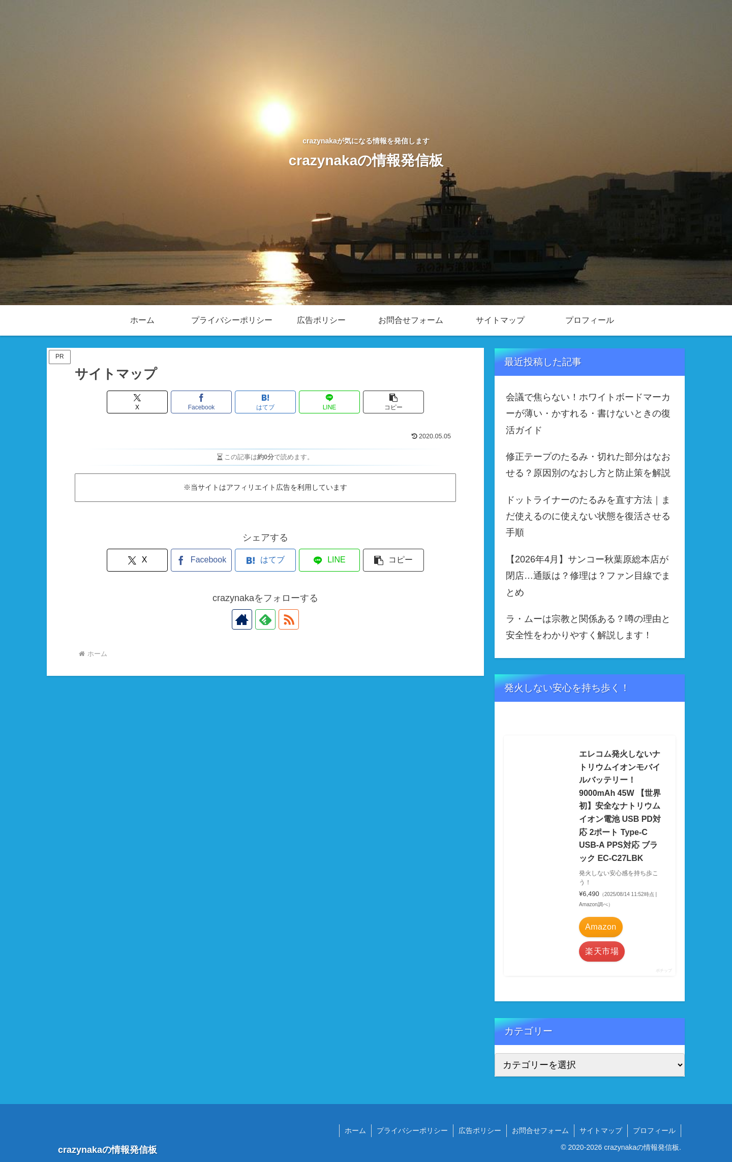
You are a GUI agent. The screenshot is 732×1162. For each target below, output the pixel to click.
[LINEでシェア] (329, 402)
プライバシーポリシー (412, 1130)
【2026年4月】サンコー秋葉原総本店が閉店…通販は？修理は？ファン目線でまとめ (588, 576)
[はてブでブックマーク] (265, 402)
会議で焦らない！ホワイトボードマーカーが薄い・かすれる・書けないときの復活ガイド (588, 413)
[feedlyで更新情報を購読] (265, 619)
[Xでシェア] (137, 402)
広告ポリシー (480, 1130)
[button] (393, 402)
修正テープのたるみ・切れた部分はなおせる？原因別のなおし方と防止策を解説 (588, 465)
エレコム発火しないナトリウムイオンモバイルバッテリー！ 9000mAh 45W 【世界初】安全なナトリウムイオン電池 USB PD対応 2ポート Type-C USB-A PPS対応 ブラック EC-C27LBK (620, 806)
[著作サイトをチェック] (242, 619)
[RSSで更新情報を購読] (289, 619)
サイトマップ (601, 1130)
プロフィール (654, 1130)
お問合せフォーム (540, 1130)
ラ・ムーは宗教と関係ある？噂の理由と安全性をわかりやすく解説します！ (588, 627)
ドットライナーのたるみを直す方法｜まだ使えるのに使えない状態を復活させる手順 (588, 516)
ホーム (355, 1130)
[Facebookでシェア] (201, 402)
